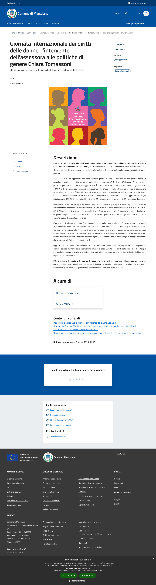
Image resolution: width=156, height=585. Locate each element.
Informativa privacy (86, 538)
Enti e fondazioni (14, 491)
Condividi (120, 44)
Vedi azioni (120, 49)
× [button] (153, 559)
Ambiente (82, 491)
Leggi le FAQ (48, 530)
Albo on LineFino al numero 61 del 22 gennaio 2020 (94, 532)
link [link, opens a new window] (101, 570)
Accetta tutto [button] (69, 575)
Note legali (82, 542)
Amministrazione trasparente (90, 522)
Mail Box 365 (48, 539)
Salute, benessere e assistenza (91, 496)
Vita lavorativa (49, 487)
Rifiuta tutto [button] (87, 575)
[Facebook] (124, 13)
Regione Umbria (13, 3)
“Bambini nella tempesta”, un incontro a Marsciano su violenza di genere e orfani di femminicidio (97, 333)
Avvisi (116, 487)
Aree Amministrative (15, 483)
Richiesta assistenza (51, 535)
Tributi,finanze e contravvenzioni (91, 487)
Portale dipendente (50, 543)
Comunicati (31, 32)
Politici (10, 496)
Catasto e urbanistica (51, 500)
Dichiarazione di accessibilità (90, 547)
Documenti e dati (14, 504)
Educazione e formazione (88, 478)
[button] (78, 581)
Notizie (117, 478)
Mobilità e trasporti (50, 509)
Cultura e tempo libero (52, 483)
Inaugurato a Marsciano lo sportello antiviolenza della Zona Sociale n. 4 (85, 322)
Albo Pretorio (83, 526)
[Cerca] (146, 13)
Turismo (46, 504)
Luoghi (117, 499)
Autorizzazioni (84, 500)
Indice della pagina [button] (20, 154)
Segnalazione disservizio (53, 526)
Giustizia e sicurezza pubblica (90, 483)
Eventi (116, 503)
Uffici (9, 487)
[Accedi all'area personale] (137, 3)
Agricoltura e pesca (86, 504)
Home (12, 32)
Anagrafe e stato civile (52, 478)
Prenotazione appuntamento (54, 522)
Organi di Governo (14, 478)
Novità (21, 32)
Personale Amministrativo (17, 500)
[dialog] (78, 570)
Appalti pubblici (49, 496)
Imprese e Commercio (51, 491)
